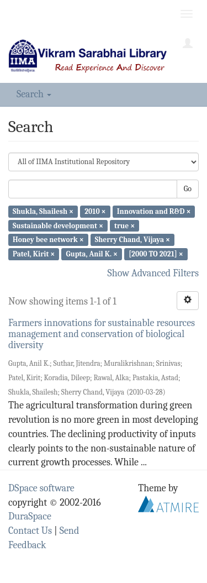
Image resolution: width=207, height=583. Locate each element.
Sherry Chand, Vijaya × (132, 239)
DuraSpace (29, 516)
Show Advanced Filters (153, 273)
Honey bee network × (48, 239)
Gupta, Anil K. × (92, 254)
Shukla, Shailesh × (43, 211)
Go (188, 188)
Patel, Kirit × (34, 254)
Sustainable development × (58, 225)
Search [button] (34, 94)
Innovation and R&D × (154, 211)
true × (124, 225)
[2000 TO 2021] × (156, 254)
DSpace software (41, 488)
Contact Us (30, 531)
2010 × (94, 211)
